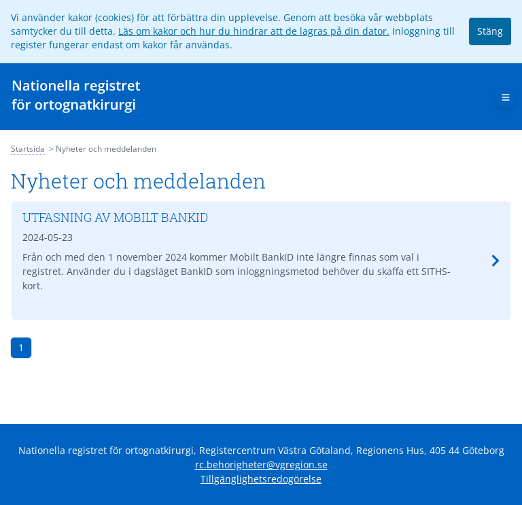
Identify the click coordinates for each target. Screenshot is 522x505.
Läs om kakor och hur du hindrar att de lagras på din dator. (253, 31)
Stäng (490, 31)
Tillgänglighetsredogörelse (261, 478)
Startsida (28, 148)
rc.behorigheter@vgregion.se (261, 464)
